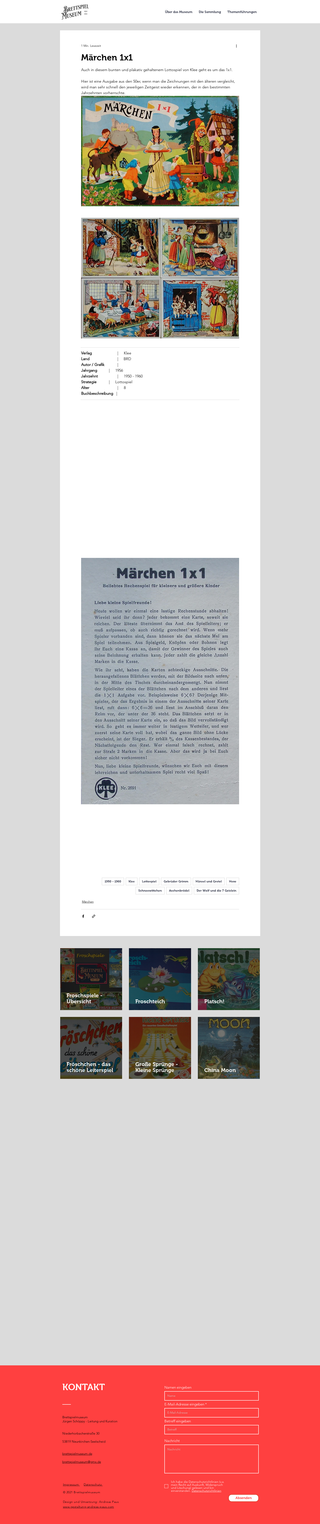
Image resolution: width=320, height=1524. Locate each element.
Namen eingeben (177, 1387)
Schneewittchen (150, 890)
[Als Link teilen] (94, 916)
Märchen (88, 902)
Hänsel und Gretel (209, 881)
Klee (132, 881)
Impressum (71, 1484)
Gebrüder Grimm (176, 881)
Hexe (232, 881)
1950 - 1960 (113, 881)
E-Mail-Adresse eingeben (184, 1404)
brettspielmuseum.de (77, 1454)
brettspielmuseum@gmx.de (81, 1462)
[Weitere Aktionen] (236, 45)
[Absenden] (243, 1498)
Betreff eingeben (177, 1421)
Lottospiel (149, 881)
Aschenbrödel (179, 890)
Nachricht (172, 1441)
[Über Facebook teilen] (83, 916)
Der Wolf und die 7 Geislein (216, 890)
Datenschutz (93, 1484)
